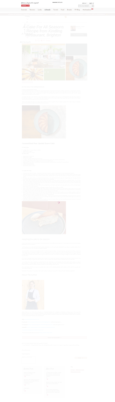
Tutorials (24, 10)
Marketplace (87, 10)
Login (90, 3)
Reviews (32, 10)
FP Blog (77, 10)
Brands (69, 10)
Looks (40, 10)
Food (62, 10)
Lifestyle (47, 10)
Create (25, 6)
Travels (55, 10)
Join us (84, 3)
